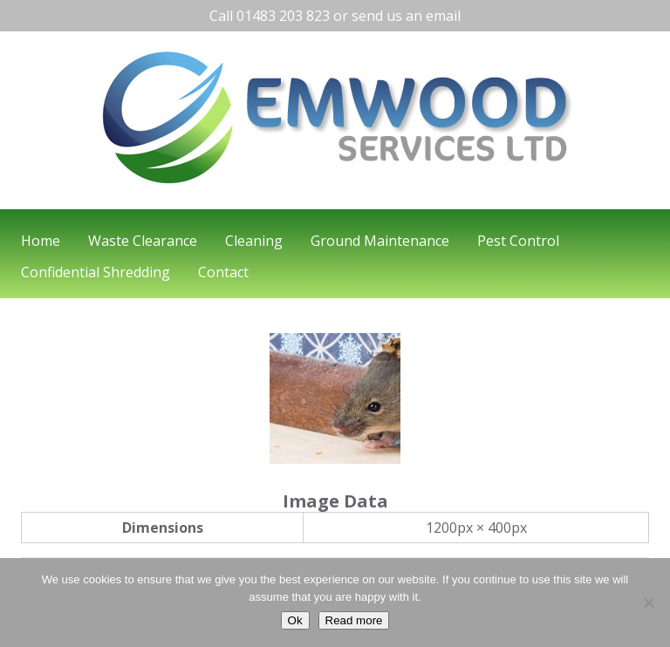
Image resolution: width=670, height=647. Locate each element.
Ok (295, 620)
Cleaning (254, 240)
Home (40, 240)
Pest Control (518, 240)
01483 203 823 (283, 15)
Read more (354, 620)
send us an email (406, 15)
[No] (648, 602)
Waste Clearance (142, 240)
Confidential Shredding (95, 272)
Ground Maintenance (380, 240)
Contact (223, 272)
